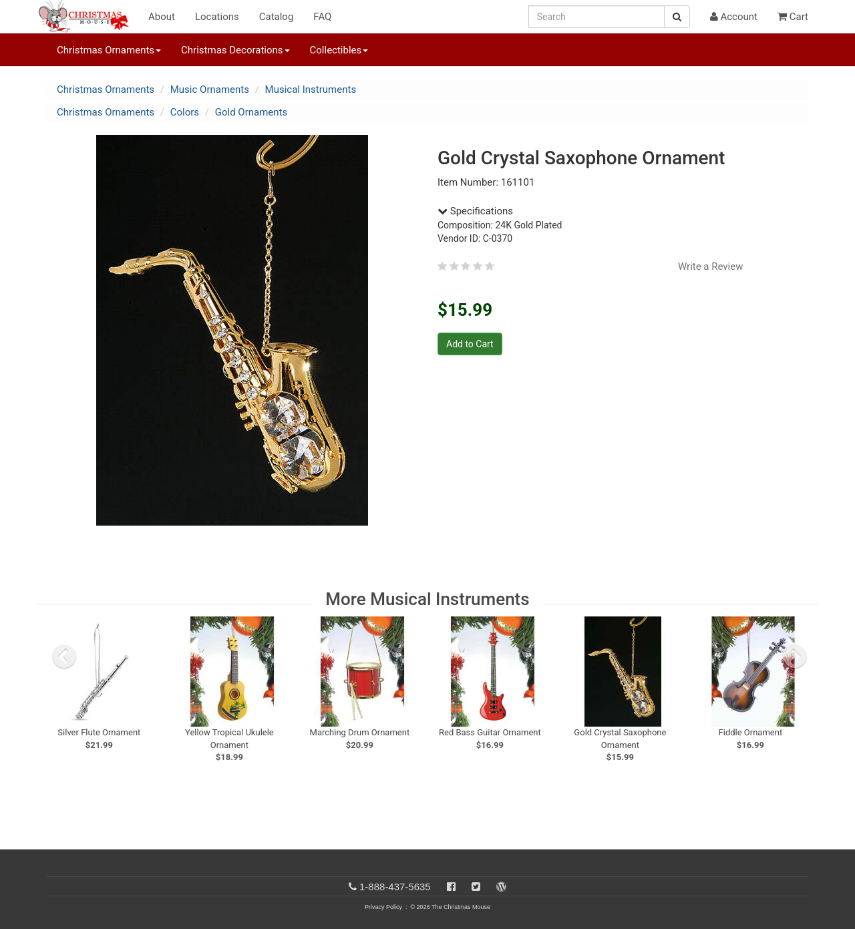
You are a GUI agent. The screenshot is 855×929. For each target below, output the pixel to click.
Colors (184, 112)
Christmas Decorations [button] (235, 50)
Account (733, 17)
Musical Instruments (311, 89)
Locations (217, 17)
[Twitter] (476, 886)
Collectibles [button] (339, 50)
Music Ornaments (209, 89)
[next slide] (795, 656)
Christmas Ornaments (105, 89)
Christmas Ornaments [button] (109, 50)
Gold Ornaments (251, 112)
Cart (793, 17)
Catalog (276, 17)
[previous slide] (64, 656)
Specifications (475, 211)
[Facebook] (451, 886)
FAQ (322, 17)
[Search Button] (677, 16)
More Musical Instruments (427, 599)
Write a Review (710, 266)
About (161, 17)
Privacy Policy (383, 907)
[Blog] (501, 886)
